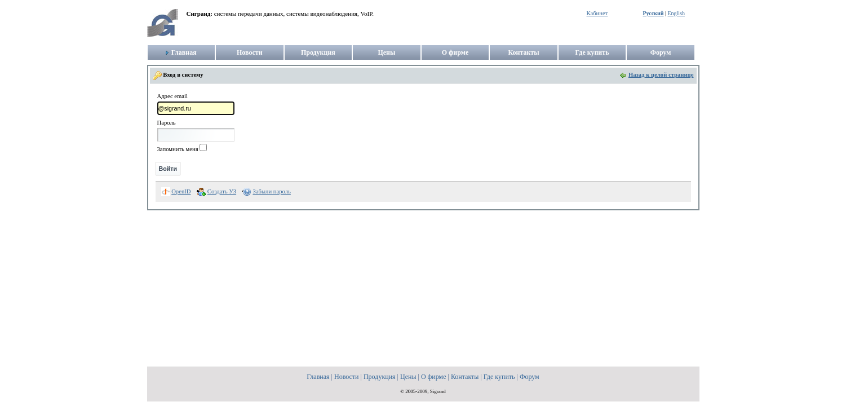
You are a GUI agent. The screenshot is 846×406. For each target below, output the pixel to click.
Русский (653, 13)
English (676, 13)
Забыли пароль (271, 191)
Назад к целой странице (661, 75)
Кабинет (597, 13)
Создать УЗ (221, 191)
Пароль (166, 123)
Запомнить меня (177, 149)
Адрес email (172, 96)
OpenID (181, 191)
